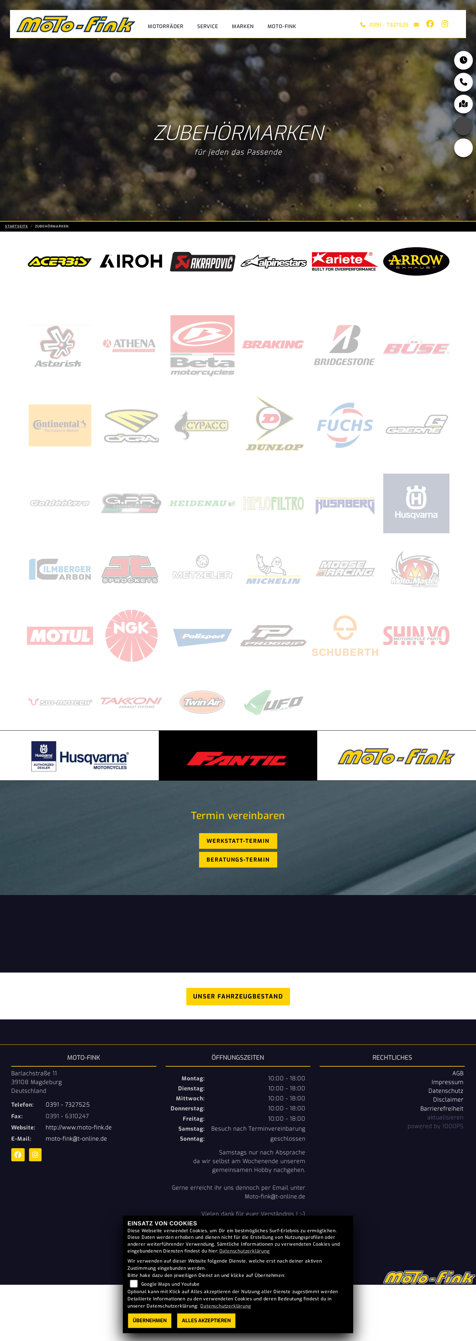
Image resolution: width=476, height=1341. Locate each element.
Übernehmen (150, 1320)
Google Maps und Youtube (170, 1284)
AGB (457, 1073)
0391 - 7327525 (384, 25)
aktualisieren (445, 1117)
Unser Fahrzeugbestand (238, 996)
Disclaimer (448, 1099)
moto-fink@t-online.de (76, 1139)
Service (207, 26)
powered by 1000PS (435, 1126)
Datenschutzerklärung (244, 1251)
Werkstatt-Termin (238, 841)
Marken (243, 26)
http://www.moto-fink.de (79, 1127)
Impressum (447, 1082)
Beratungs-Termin (238, 859)
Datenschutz (445, 1091)
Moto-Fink (282, 26)
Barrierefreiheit (441, 1109)
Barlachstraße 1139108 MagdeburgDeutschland (36, 1082)
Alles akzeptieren (206, 1320)
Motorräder (165, 26)
